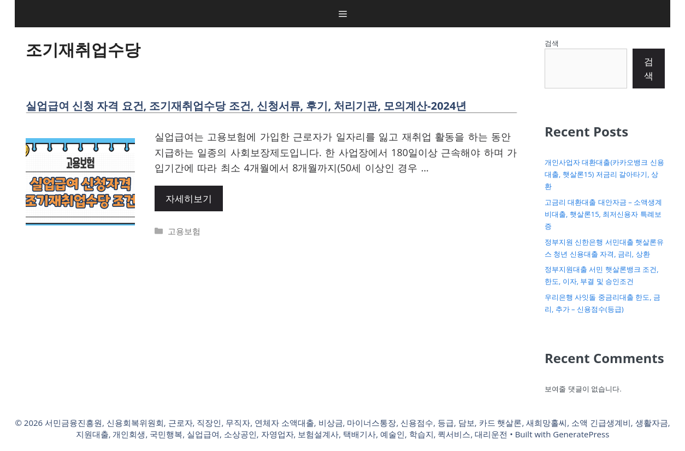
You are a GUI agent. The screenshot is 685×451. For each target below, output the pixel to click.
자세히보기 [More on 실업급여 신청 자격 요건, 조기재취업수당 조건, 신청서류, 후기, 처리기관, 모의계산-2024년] (189, 198)
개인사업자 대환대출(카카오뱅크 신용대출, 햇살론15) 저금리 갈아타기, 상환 (604, 174)
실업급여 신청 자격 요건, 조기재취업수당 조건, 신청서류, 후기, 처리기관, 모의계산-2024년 (246, 105)
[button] (343, 13)
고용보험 (184, 231)
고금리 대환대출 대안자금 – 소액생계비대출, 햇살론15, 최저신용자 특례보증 (603, 214)
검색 (552, 43)
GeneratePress (581, 434)
